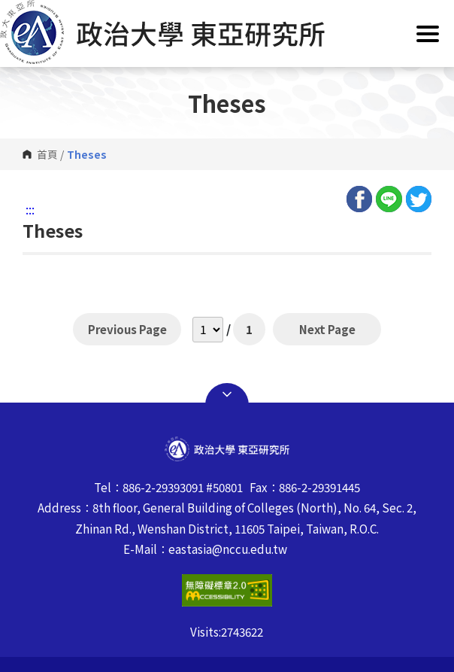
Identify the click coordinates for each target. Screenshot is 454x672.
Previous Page (127, 329)
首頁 (47, 154)
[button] (227, 32)
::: (30, 209)
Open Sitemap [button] (227, 394)
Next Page (327, 329)
